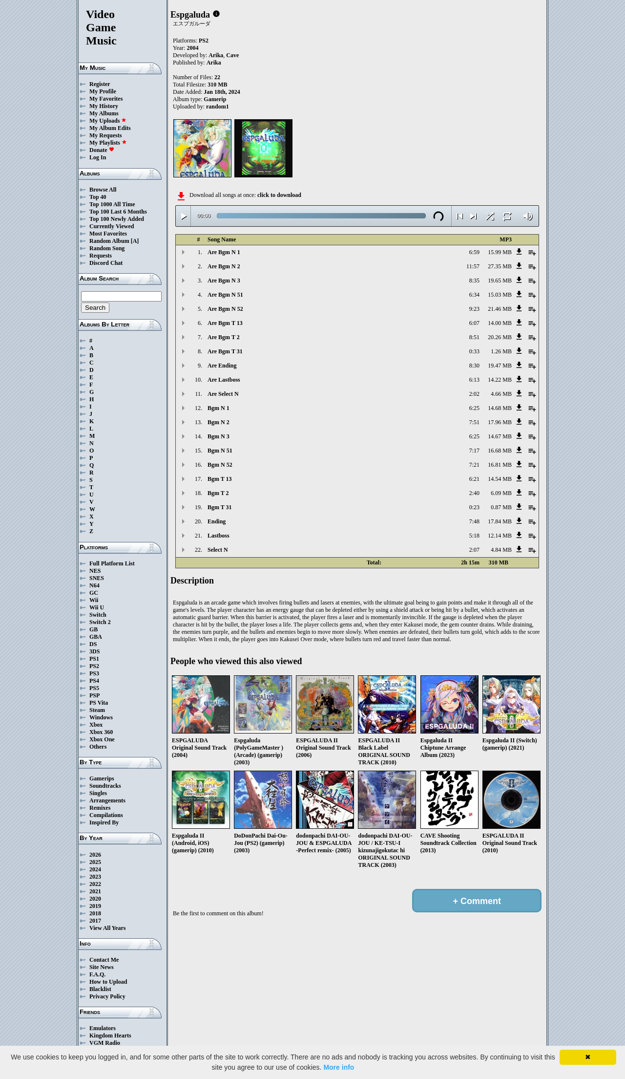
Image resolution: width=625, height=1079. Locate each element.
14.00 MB (500, 323)
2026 (95, 854)
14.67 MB (500, 436)
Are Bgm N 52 (225, 308)
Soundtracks (105, 785)
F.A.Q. (97, 974)
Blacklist (100, 989)
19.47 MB (500, 365)
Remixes (99, 807)
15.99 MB (500, 252)
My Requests (105, 135)
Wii (93, 600)
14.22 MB (500, 379)
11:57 (472, 266)
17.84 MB (500, 521)
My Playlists (108, 142)
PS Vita (98, 702)
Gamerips (101, 778)
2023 (95, 876)
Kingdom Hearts (110, 1035)
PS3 (94, 673)
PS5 (94, 688)
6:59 (474, 252)
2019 (95, 906)
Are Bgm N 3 (224, 280)
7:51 (474, 422)
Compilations (106, 815)
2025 (95, 862)
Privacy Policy (107, 996)
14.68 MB (500, 408)
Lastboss (218, 535)
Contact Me (104, 959)
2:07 (474, 549)
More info (338, 1067)
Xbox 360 (101, 732)
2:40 (474, 493)
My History (103, 106)
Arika (215, 55)
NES (95, 570)
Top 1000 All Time (112, 204)
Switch (97, 614)
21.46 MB (500, 308)
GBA (95, 636)
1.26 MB (501, 351)
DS (93, 644)
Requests (100, 255)
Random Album (109, 240)
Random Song (107, 248)
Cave (232, 55)
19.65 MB (500, 280)
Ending (217, 521)
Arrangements (107, 800)
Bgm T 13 (220, 478)
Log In (97, 157)
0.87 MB (501, 507)
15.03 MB (500, 294)
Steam (97, 710)
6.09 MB (501, 493)
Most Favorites (108, 233)
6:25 (474, 408)
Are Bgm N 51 (225, 294)
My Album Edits (110, 128)
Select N (218, 549)
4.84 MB (501, 549)
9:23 (474, 308)
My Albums (104, 113)
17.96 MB (500, 422)
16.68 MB (500, 450)
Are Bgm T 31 (225, 351)
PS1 (94, 658)
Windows (101, 717)
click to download (279, 195)
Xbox (96, 724)
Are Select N (223, 393)
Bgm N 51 (220, 450)
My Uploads (107, 120)
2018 (95, 913)
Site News (101, 967)
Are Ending (222, 365)
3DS (94, 651)
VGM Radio (104, 1042)
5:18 (474, 535)
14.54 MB (500, 478)
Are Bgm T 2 (224, 337)
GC (93, 592)
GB (93, 629)
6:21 (474, 478)
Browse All (102, 189)
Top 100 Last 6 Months (118, 211)
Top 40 (97, 197)
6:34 (474, 294)
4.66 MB (501, 393)
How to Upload (108, 981)
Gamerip (215, 99)
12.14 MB (500, 535)
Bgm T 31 (220, 507)
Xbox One (102, 739)
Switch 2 (100, 622)
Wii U (96, 607)
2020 (95, 898)
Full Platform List (112, 563)
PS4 (94, 680)
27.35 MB (500, 266)
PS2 (94, 666)
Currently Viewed (111, 226)
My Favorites (106, 98)
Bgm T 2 (218, 493)
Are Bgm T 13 (225, 323)
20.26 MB (500, 337)
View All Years (107, 928)
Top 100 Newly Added (116, 219)
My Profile (102, 91)
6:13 (474, 379)
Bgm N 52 (220, 464)
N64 (94, 585)
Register (99, 84)
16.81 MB (500, 464)
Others (97, 746)
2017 (95, 920)
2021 (95, 891)
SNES (96, 578)
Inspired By (104, 822)
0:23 (474, 507)
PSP (94, 695)
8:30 (474, 365)
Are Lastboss (224, 379)
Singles (98, 793)
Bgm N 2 (218, 422)
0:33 (474, 351)
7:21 (474, 464)
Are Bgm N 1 (224, 252)
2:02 (474, 393)
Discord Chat (106, 262)
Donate (101, 150)
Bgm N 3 (218, 436)
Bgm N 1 (218, 408)
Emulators (102, 1028)
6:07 (474, 323)
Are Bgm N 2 (224, 266)
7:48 (474, 521)
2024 (95, 869)
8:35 (474, 280)
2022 (95, 884)
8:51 (474, 337)
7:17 (474, 450)
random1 (217, 106)
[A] (135, 240)
